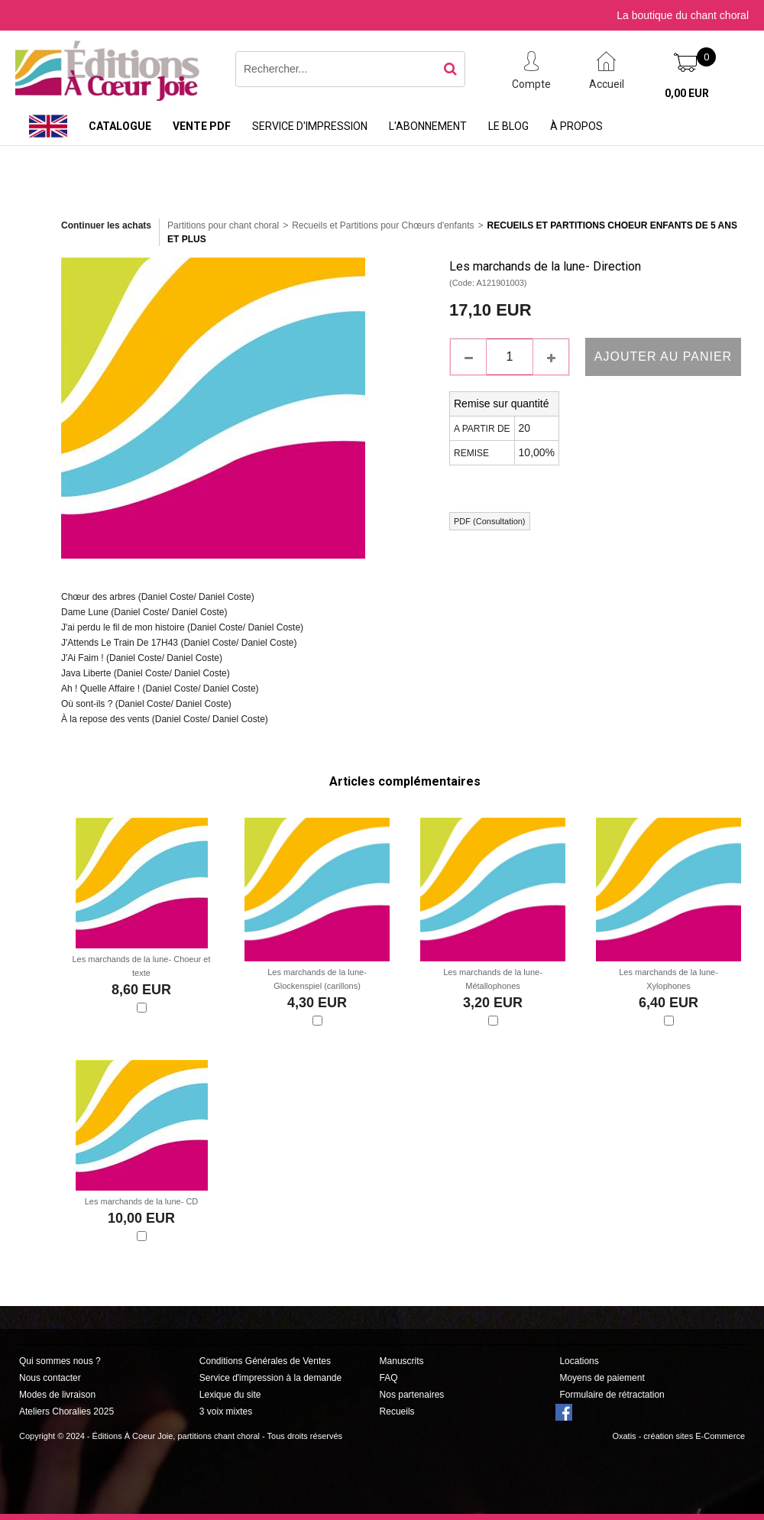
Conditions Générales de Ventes (265, 1361)
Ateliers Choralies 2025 (66, 1411)
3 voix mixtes (225, 1411)
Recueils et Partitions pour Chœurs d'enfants (383, 225)
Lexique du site (230, 1394)
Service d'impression (309, 126)
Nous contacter (50, 1378)
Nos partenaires (412, 1394)
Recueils (397, 1411)
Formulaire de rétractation (611, 1394)
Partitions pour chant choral (223, 225)
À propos (576, 126)
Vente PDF (202, 126)
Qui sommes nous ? (60, 1361)
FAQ (389, 1378)
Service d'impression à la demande (270, 1378)
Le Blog (508, 126)
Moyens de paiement (601, 1378)
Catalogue (120, 126)
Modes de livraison (57, 1394)
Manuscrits (402, 1361)
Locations (578, 1361)
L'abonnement (428, 126)
